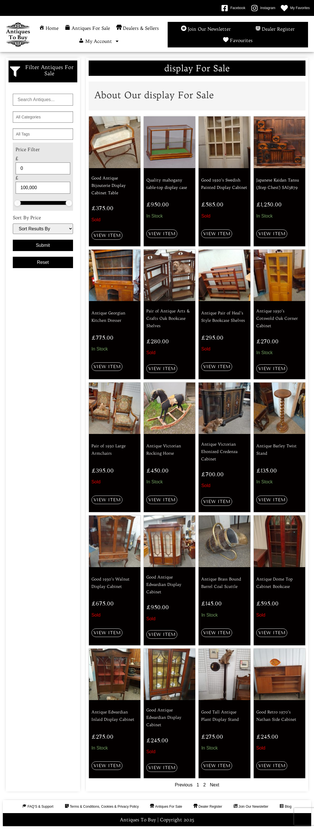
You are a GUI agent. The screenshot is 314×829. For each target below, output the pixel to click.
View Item (106, 235)
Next (214, 784)
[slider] (17, 203)
